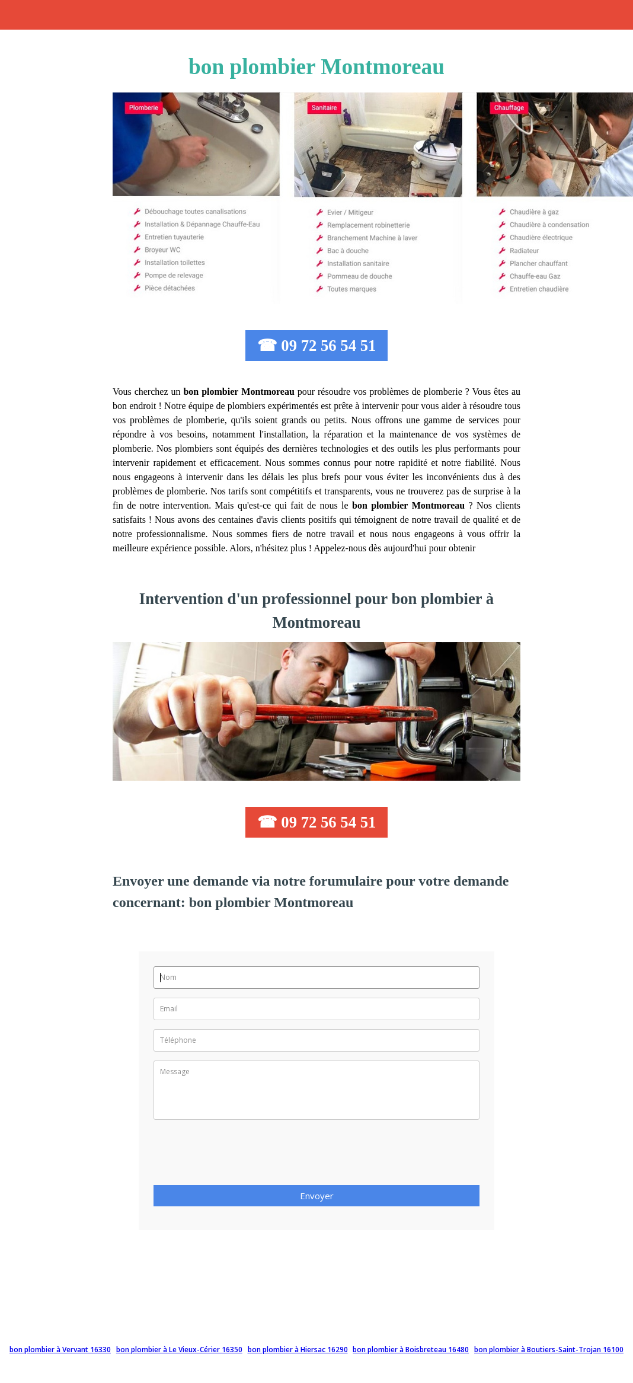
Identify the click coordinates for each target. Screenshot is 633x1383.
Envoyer (317, 1196)
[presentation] (244, 1156)
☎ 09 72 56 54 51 (316, 345)
